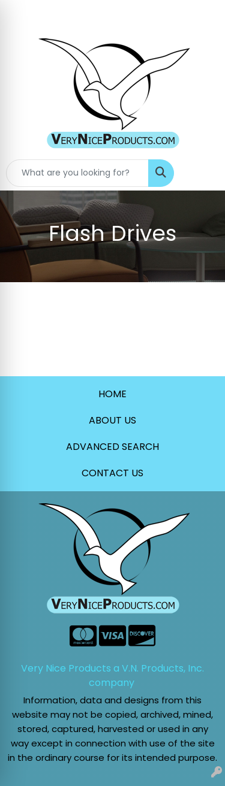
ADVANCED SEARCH (112, 447)
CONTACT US (112, 473)
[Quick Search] (77, 173)
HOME (112, 394)
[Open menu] (201, 173)
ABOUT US (112, 420)
